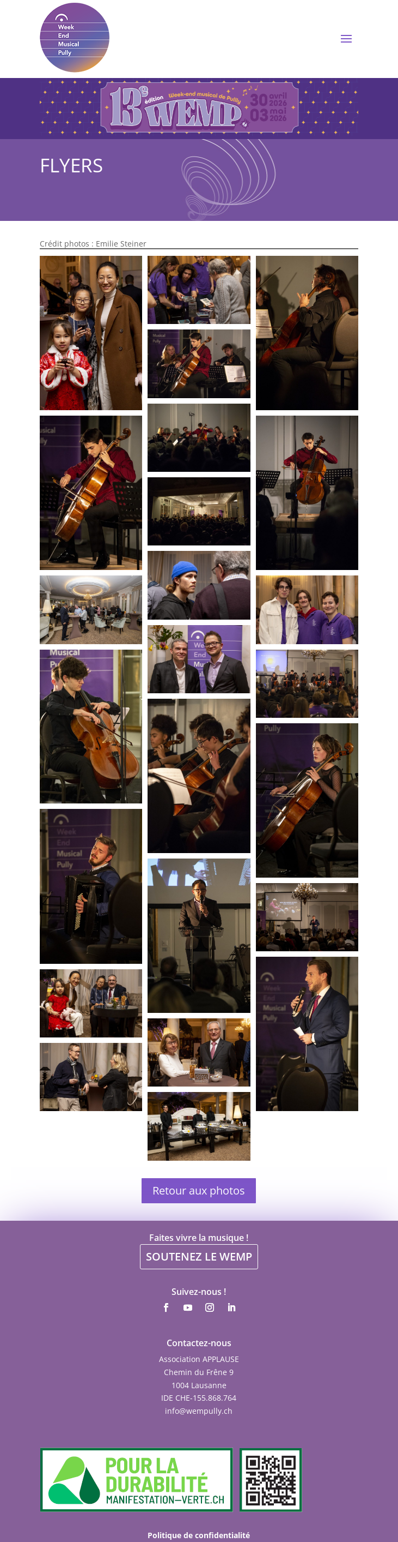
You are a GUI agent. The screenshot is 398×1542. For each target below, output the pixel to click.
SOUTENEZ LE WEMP (199, 1256)
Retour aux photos (198, 1190)
